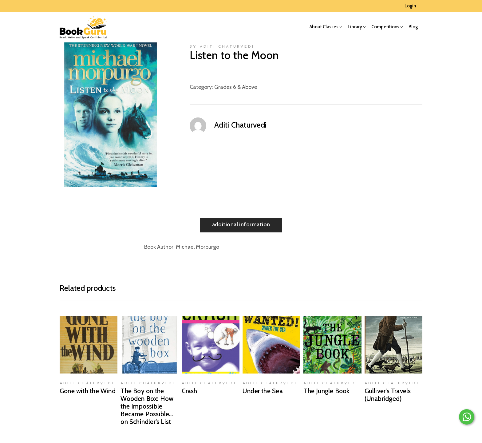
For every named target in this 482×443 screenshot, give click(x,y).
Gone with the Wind (88, 391)
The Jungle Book (326, 391)
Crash (189, 391)
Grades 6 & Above (235, 87)
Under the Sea (263, 391)
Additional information (241, 224)
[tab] (241, 225)
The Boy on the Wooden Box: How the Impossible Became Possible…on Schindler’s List (146, 406)
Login (410, 6)
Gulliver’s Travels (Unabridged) (388, 394)
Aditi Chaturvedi (240, 124)
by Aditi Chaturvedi (222, 47)
